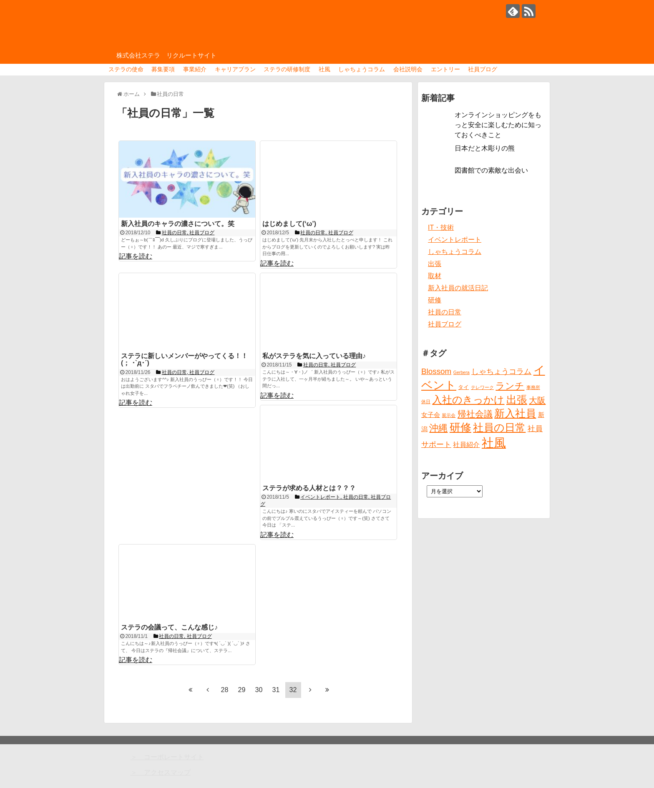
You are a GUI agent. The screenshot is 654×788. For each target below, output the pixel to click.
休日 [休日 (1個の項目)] (425, 401)
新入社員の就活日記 (458, 287)
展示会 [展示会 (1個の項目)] (448, 415)
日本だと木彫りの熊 (485, 148)
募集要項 (163, 69)
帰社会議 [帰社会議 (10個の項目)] (475, 414)
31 (276, 689)
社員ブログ (482, 69)
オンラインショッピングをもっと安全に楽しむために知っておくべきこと (498, 124)
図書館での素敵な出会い (491, 170)
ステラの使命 (125, 69)
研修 (434, 300)
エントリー (445, 69)
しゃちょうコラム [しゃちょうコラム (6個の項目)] (501, 371)
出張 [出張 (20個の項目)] (516, 399)
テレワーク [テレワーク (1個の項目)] (482, 387)
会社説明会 (408, 69)
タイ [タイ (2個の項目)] (463, 387)
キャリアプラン (235, 69)
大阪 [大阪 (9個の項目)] (537, 400)
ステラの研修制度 (287, 69)
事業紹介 (194, 69)
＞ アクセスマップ (161, 772)
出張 (434, 263)
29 (242, 689)
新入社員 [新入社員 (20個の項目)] (515, 413)
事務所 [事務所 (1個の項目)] (533, 387)
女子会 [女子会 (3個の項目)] (430, 415)
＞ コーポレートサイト (167, 756)
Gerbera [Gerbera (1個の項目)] (461, 372)
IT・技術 (441, 227)
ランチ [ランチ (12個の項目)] (510, 386)
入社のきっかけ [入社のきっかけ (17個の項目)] (468, 399)
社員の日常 (444, 312)
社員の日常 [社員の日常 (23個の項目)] (499, 427)
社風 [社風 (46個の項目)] (494, 442)
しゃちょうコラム (361, 69)
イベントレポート (454, 239)
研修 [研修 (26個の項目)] (460, 427)
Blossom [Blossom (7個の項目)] (436, 371)
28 (225, 689)
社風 (324, 69)
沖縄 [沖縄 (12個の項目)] (438, 428)
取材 (434, 275)
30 (259, 689)
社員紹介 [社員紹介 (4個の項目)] (466, 444)
